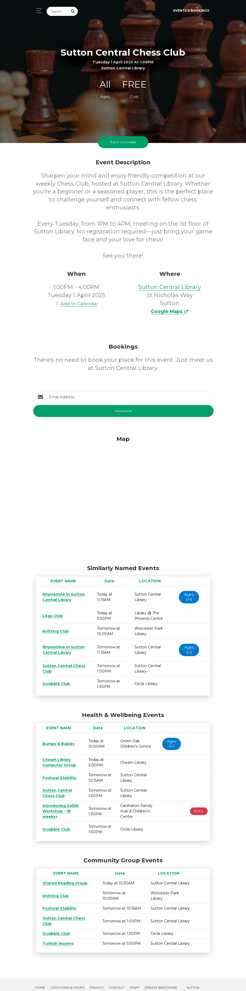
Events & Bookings (191, 10)
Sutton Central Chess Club (66, 912)
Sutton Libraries (192, 979)
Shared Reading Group (63, 883)
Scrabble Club (55, 683)
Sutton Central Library (169, 287)
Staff (134, 977)
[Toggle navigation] (38, 10)
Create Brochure (161, 977)
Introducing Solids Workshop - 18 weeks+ (59, 811)
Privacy (97, 977)
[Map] (123, 499)
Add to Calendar (76, 303)
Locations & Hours (67, 977)
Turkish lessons (56, 932)
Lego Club (52, 616)
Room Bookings (49, 982)
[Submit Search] (73, 11)
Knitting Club (54, 631)
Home (40, 977)
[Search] (57, 11)
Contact (117, 977)
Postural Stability (58, 777)
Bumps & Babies (58, 743)
